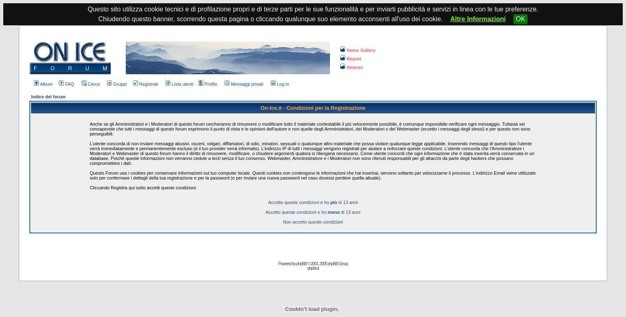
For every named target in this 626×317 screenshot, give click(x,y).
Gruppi (117, 84)
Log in (280, 84)
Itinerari (351, 67)
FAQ (66, 84)
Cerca (91, 84)
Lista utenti (179, 84)
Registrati (145, 84)
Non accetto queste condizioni (313, 221)
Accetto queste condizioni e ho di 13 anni (313, 202)
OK (520, 19)
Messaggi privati (244, 84)
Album (43, 84)
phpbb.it (313, 268)
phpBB (301, 264)
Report (350, 58)
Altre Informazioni (478, 19)
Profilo (207, 84)
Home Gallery (358, 50)
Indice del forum (48, 96)
